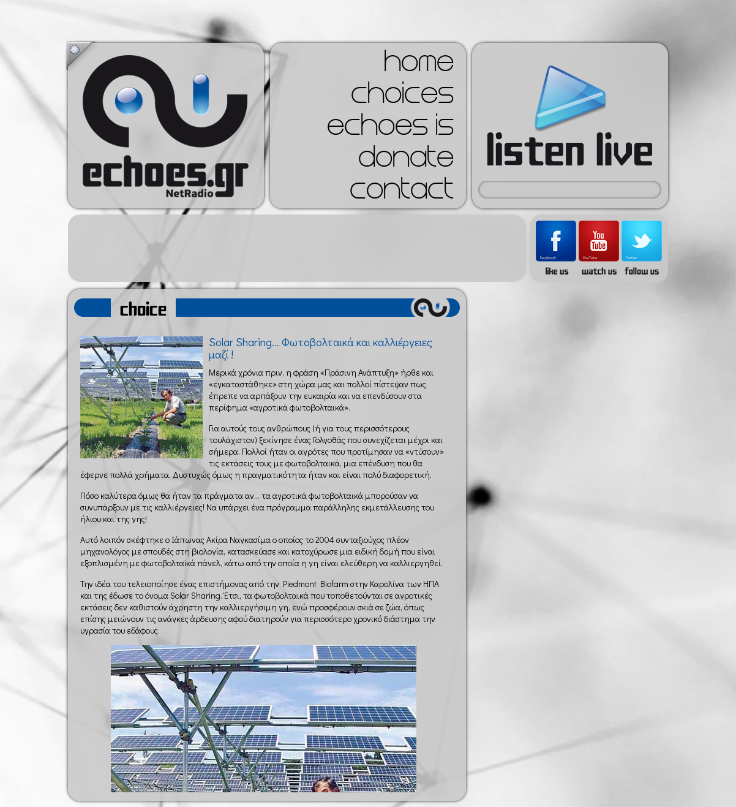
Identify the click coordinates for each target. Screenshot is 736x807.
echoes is (390, 128)
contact (402, 192)
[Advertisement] (297, 248)
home (419, 65)
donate (406, 160)
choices (402, 96)
